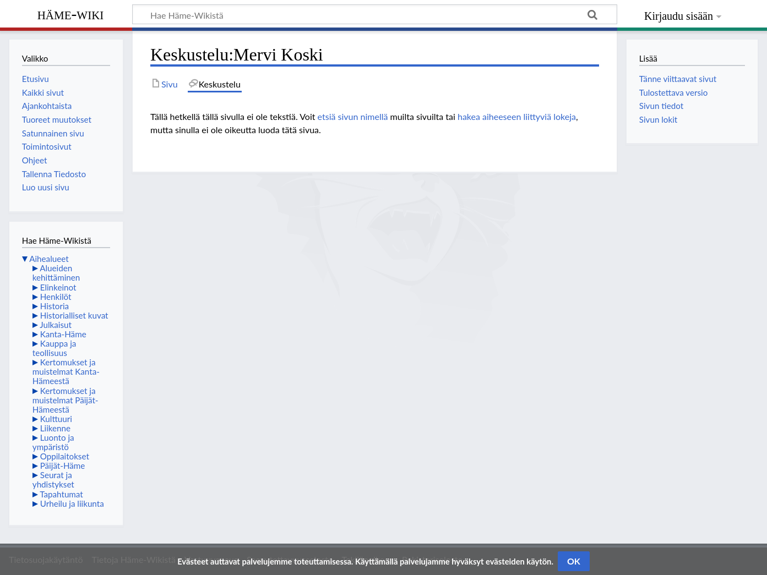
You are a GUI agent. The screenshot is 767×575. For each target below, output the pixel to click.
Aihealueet (48, 259)
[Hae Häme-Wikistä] (375, 14)
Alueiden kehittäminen (56, 272)
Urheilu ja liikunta (72, 503)
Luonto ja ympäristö (53, 442)
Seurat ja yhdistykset (53, 479)
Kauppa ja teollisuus (54, 348)
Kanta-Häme (63, 334)
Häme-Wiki (70, 14)
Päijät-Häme (62, 465)
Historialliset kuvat (74, 315)
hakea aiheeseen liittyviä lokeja (517, 116)
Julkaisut (56, 325)
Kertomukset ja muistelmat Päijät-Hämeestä (65, 400)
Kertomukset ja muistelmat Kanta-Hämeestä (66, 371)
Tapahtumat (61, 494)
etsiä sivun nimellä (353, 116)
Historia (54, 306)
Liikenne (55, 428)
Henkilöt (56, 297)
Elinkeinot (58, 287)
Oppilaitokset (64, 456)
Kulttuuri (56, 419)
